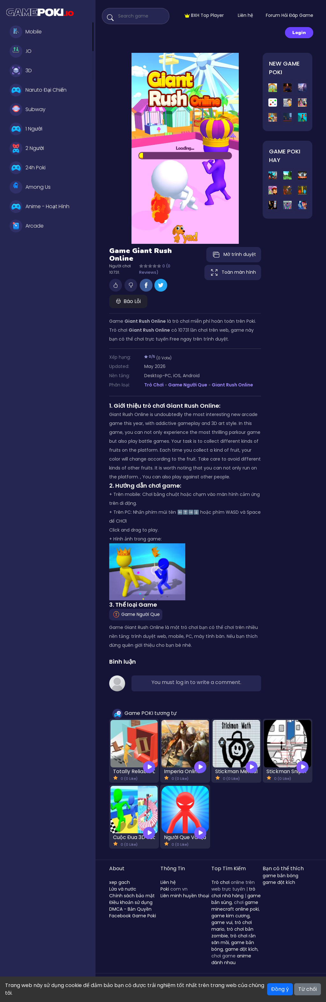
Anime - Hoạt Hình (39, 206)
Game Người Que (187, 385)
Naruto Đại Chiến (38, 90)
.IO (21, 51)
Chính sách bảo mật (132, 896)
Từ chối (307, 989)
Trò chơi (220, 882)
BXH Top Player (204, 15)
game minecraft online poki (235, 905)
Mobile (26, 31)
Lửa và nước (122, 889)
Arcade (27, 226)
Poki (164, 889)
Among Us (30, 187)
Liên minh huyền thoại (184, 896)
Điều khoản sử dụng (130, 902)
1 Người (26, 129)
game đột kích (241, 949)
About (116, 868)
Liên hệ (245, 15)
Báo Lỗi (128, 301)
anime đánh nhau (231, 959)
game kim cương (230, 916)
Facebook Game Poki (132, 916)
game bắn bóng (280, 875)
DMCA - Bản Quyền (130, 909)
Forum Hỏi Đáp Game (289, 15)
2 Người (27, 148)
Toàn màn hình (232, 272)
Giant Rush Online (232, 385)
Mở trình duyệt (233, 254)
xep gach (119, 882)
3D (21, 70)
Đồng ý (280, 989)
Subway (28, 109)
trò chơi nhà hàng (233, 892)
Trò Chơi (154, 385)
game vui (221, 922)
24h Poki (28, 167)
